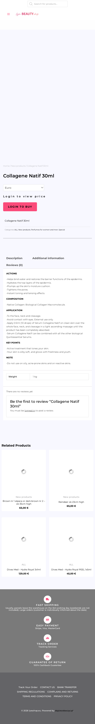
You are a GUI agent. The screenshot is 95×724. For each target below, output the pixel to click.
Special (62, 230)
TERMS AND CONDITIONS (36, 696)
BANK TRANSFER (66, 687)
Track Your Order (28, 687)
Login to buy (20, 206)
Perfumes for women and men (44, 230)
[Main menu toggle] (8, 14)
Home (6, 166)
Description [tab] (14, 258)
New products (18, 166)
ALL (16, 230)
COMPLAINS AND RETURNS (62, 691)
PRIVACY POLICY (63, 696)
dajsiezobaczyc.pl (64, 710)
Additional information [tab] (48, 258)
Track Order (47, 643)
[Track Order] (47, 638)
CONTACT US (47, 687)
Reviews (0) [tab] (14, 265)
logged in (30, 410)
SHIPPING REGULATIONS (31, 691)
